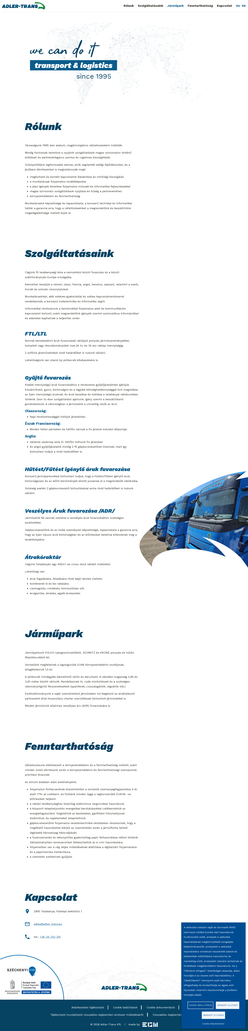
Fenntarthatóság (200, 5)
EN (244, 5)
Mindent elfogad (213, 1015)
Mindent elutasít (227, 1005)
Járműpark (175, 5)
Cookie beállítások (125, 1007)
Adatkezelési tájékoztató (87, 1007)
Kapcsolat (224, 5)
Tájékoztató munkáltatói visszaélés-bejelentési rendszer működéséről (97, 1014)
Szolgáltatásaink (150, 5)
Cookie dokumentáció (161, 1007)
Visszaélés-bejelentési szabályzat (175, 1014)
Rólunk (129, 5)
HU (238, 5)
